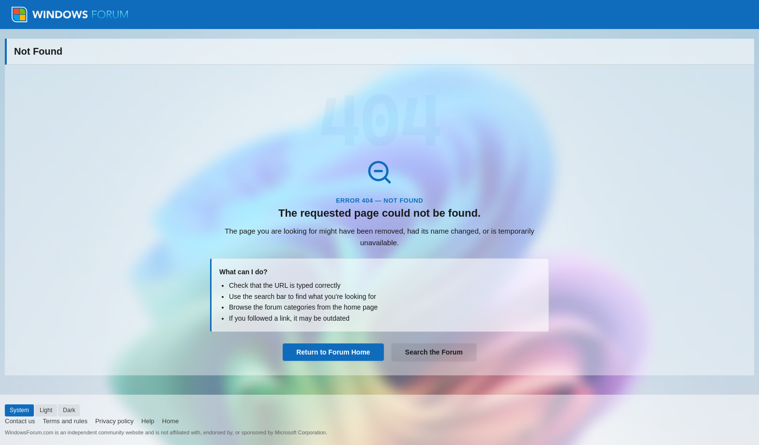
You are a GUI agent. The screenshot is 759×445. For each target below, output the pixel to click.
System (19, 410)
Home (170, 421)
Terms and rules (65, 421)
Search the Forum (434, 352)
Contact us (20, 421)
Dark (69, 410)
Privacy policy (114, 421)
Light (46, 410)
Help (147, 421)
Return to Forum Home (333, 352)
